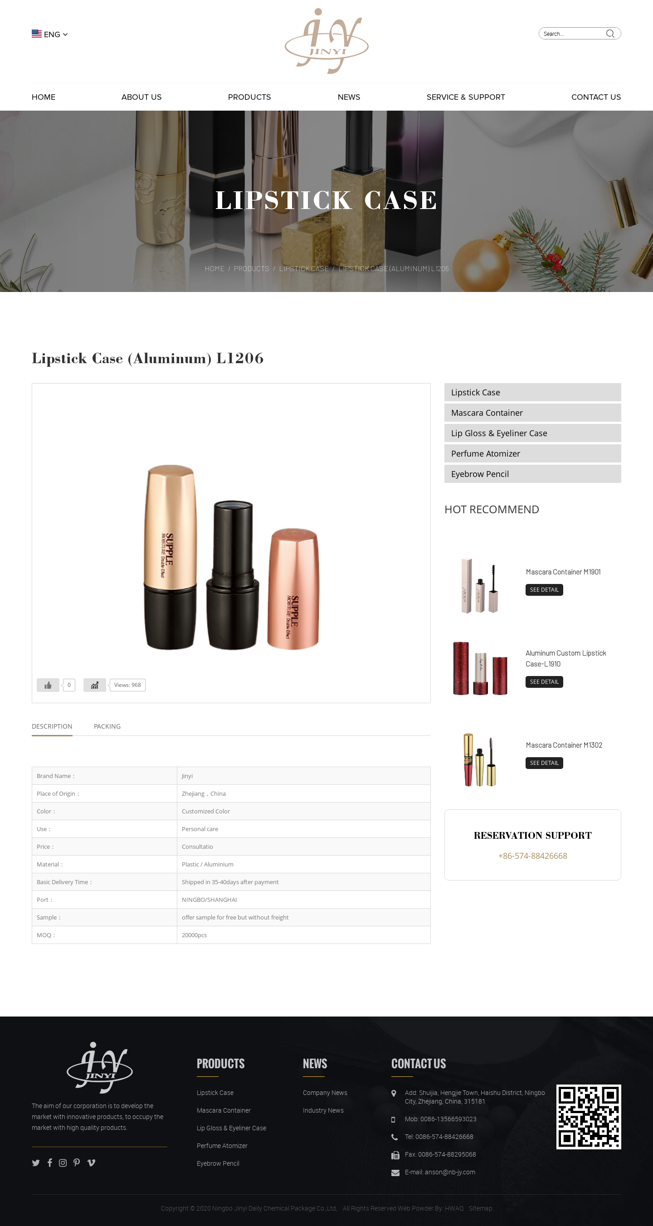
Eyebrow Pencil (480, 473)
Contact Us (596, 97)
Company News (325, 1092)
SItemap (480, 1208)
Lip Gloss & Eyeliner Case (499, 433)
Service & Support (466, 97)
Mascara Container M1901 (563, 571)
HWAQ (454, 1208)
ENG (50, 34)
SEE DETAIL (544, 590)
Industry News (323, 1110)
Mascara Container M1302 (564, 744)
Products (249, 97)
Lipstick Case (326, 199)
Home (43, 97)
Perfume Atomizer (485, 453)
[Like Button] (48, 685)
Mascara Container (487, 412)
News (349, 97)
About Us (142, 97)
